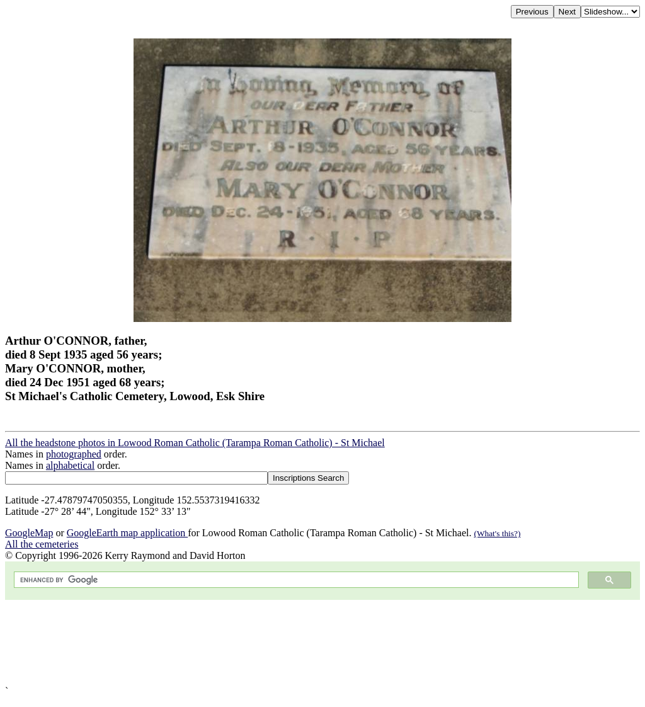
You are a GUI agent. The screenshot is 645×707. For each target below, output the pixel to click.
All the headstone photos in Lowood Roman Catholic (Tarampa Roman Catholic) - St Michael (195, 442)
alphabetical (70, 465)
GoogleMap (29, 532)
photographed (73, 454)
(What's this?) (497, 533)
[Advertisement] (322, 643)
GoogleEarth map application (127, 532)
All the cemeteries (41, 544)
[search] (295, 580)
